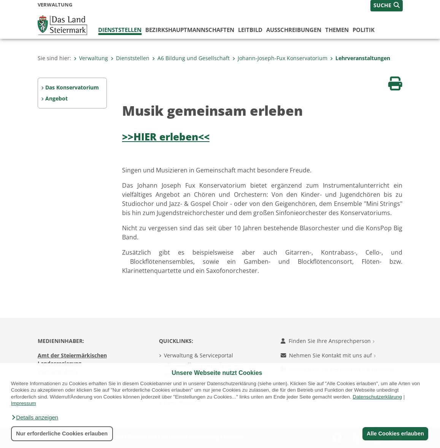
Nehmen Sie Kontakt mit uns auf (328, 355)
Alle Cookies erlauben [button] (395, 433)
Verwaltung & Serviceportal (198, 355)
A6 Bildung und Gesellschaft (191, 58)
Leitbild (250, 29)
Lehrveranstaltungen (360, 58)
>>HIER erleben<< (166, 136)
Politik (364, 29)
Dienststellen (119, 29)
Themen (337, 29)
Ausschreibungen (293, 29)
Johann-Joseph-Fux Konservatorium (279, 58)
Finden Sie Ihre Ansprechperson (328, 340)
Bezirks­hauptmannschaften (189, 29)
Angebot (56, 98)
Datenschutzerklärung (377, 397)
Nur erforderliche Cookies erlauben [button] (62, 433)
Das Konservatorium (72, 87)
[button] (34, 418)
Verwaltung (91, 58)
